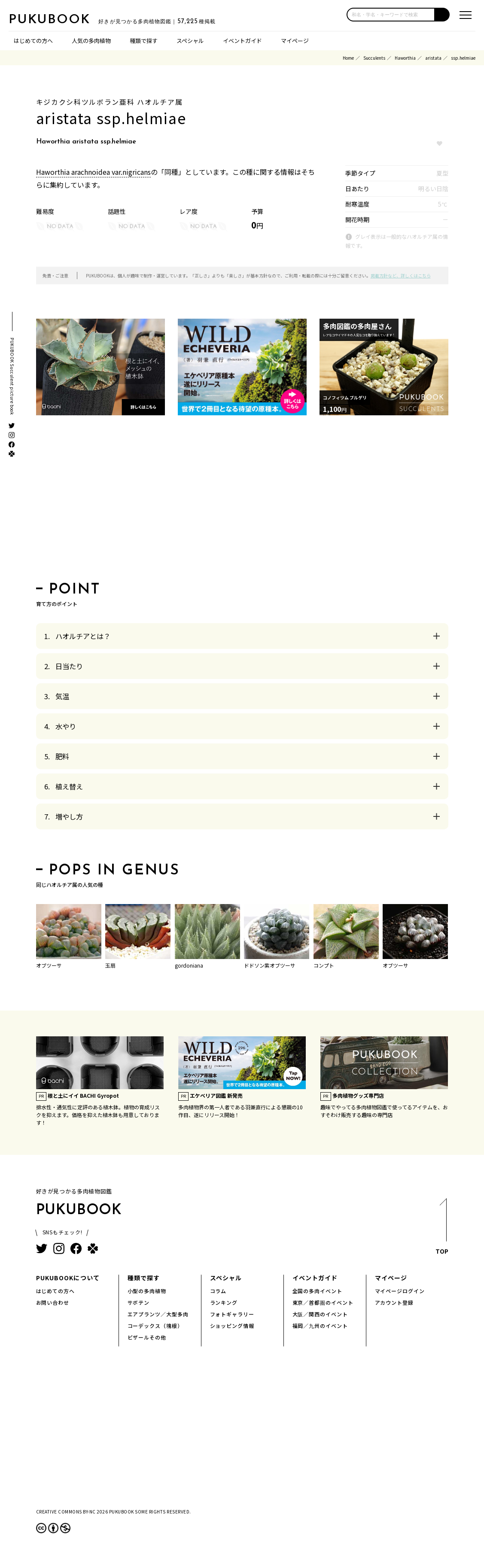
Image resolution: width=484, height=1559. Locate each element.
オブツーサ (49, 965)
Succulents (374, 58)
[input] (391, 14)
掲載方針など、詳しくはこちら (401, 275)
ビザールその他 (147, 1337)
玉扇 (110, 965)
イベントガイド (242, 40)
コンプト (324, 965)
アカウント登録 (394, 1302)
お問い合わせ (53, 1302)
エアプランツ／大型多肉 (158, 1314)
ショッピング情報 (232, 1325)
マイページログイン (400, 1290)
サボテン (139, 1302)
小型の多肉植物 (147, 1290)
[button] (442, 14)
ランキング (224, 1302)
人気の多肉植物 (91, 40)
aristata (433, 58)
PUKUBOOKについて (68, 1277)
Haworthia (405, 58)
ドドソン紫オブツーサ (269, 965)
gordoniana (189, 965)
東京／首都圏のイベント (323, 1302)
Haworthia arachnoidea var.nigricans (93, 172)
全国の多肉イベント (317, 1290)
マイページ (295, 40)
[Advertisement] (242, 501)
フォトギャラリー (232, 1314)
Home (348, 58)
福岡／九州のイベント (320, 1325)
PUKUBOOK (51, 20)
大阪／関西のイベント (320, 1314)
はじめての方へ (33, 40)
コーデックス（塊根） (155, 1325)
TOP (442, 1228)
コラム (218, 1290)
